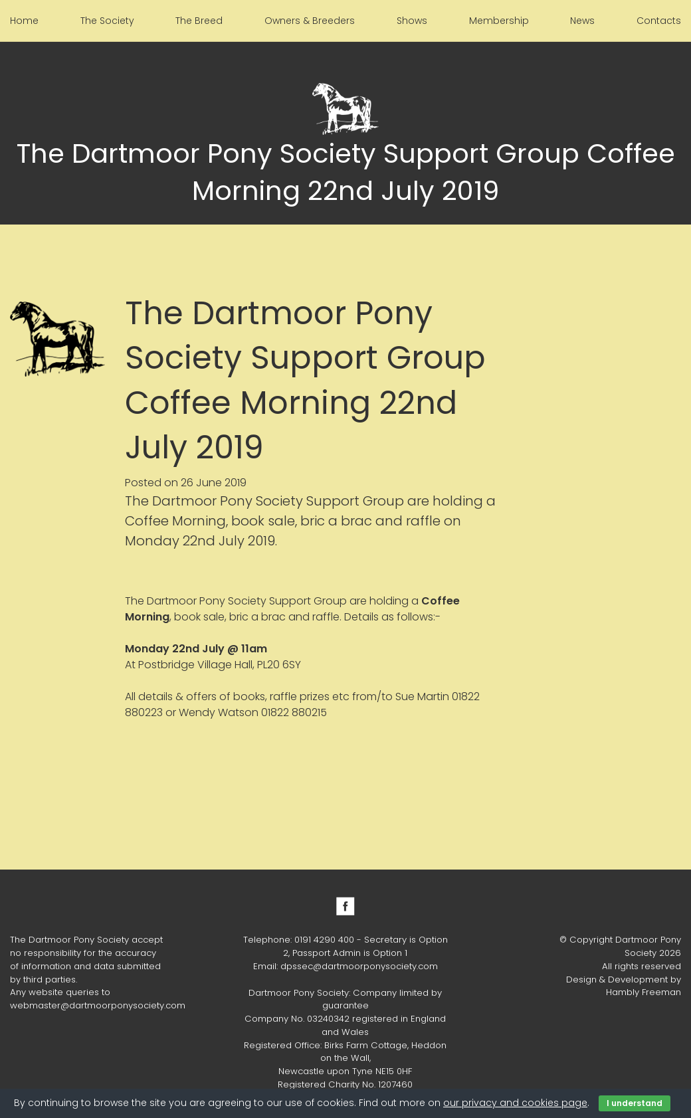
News (582, 20)
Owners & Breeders (309, 20)
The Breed (199, 20)
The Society (107, 20)
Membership (499, 20)
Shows (412, 20)
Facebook (345, 906)
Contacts (659, 20)
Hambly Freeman (643, 992)
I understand (634, 1103)
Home (24, 20)
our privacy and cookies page (515, 1102)
